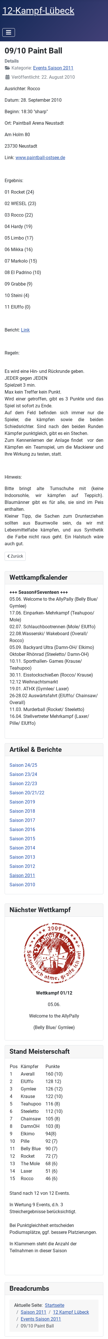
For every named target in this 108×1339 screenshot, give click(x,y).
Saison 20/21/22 (27, 792)
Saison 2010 (22, 884)
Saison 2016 (22, 829)
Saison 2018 (22, 811)
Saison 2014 (22, 848)
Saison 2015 (22, 838)
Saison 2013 (22, 857)
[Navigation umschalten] (8, 32)
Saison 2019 (22, 802)
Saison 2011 (22, 875)
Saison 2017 (22, 820)
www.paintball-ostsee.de (40, 157)
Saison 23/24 (23, 774)
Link (25, 330)
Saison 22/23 (23, 783)
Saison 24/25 (23, 765)
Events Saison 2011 (53, 68)
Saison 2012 (22, 866)
